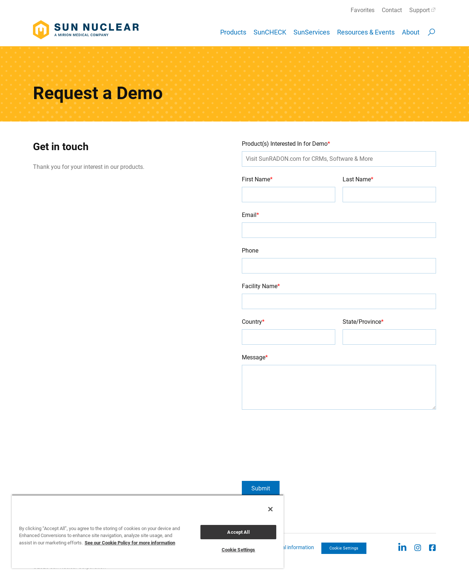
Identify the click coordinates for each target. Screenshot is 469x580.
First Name (257, 179)
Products (233, 32)
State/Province (363, 321)
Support (419, 10)
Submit (260, 488)
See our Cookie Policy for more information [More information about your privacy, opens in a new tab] (130, 542)
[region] (148, 531)
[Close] (270, 509)
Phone (250, 250)
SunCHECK (270, 32)
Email (250, 214)
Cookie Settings (343, 548)
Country (253, 321)
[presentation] (272, 445)
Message (255, 357)
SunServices (311, 32)
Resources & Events (366, 32)
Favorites (362, 10)
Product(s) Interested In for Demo (286, 143)
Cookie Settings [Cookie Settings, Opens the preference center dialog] (238, 549)
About (411, 32)
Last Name (358, 179)
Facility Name (261, 286)
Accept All (238, 532)
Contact (392, 10)
